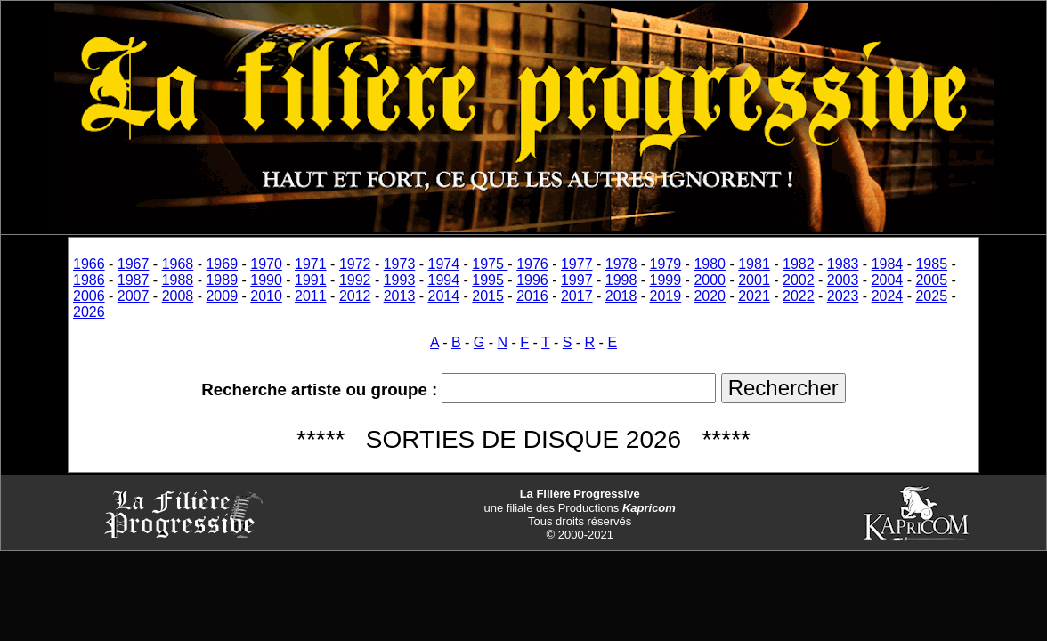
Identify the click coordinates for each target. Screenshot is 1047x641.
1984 (888, 264)
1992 (355, 280)
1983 (843, 264)
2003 (843, 280)
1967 (134, 264)
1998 (621, 280)
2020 (710, 296)
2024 (888, 296)
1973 (400, 264)
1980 (710, 264)
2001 (754, 280)
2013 (400, 296)
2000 (710, 280)
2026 (89, 312)
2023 (843, 296)
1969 (222, 264)
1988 (178, 280)
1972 (355, 264)
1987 (134, 280)
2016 (532, 296)
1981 (754, 264)
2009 (222, 296)
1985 (931, 264)
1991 (311, 280)
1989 (222, 280)
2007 (134, 296)
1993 (400, 280)
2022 (799, 296)
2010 (266, 296)
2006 (89, 296)
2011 (311, 296)
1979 (666, 264)
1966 (89, 264)
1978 (621, 264)
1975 (489, 264)
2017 (577, 296)
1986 (89, 280)
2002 (799, 280)
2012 (355, 296)
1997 (577, 280)
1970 (266, 264)
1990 (266, 280)
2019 (666, 296)
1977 (577, 264)
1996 (532, 280)
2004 (888, 280)
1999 (666, 280)
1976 (532, 264)
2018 (621, 296)
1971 (311, 264)
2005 (931, 280)
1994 (444, 280)
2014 (444, 296)
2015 (488, 296)
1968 (178, 264)
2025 (931, 296)
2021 (754, 296)
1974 (444, 264)
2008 (178, 296)
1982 (799, 264)
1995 (488, 280)
